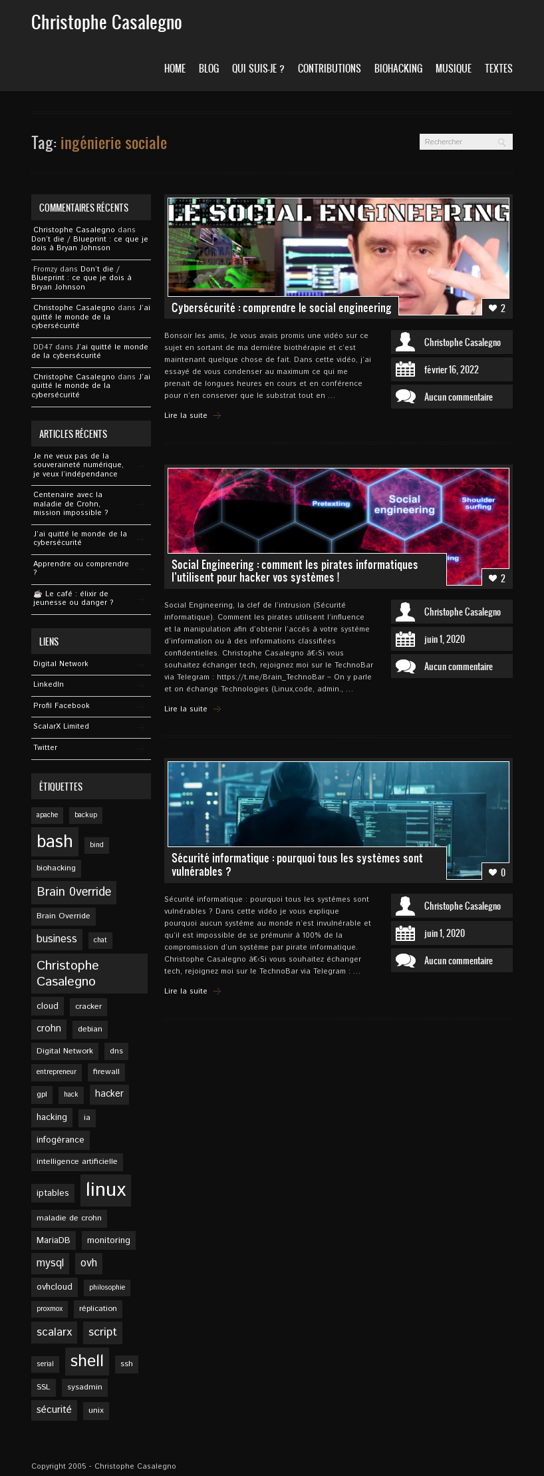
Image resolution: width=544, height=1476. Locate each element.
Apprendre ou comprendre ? (81, 569)
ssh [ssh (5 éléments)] (126, 1364)
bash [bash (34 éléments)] (55, 841)
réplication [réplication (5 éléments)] (98, 1308)
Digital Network (60, 664)
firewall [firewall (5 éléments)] (106, 1071)
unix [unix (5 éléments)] (96, 1410)
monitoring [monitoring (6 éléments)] (108, 1240)
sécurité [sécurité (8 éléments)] (54, 1410)
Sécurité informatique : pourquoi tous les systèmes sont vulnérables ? (297, 864)
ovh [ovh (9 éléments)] (88, 1263)
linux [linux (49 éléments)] (106, 1190)
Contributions (329, 68)
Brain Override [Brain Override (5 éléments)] (63, 916)
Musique (454, 68)
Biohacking (398, 68)
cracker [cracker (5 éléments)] (88, 1006)
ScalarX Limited (61, 726)
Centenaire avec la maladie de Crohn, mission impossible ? (70, 504)
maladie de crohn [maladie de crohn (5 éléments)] (69, 1218)
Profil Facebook (61, 706)
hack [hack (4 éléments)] (71, 1094)
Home (175, 68)
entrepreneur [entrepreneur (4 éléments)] (56, 1072)
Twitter (45, 748)
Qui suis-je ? (258, 68)
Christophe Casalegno (74, 230)
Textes (499, 68)
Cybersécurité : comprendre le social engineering (282, 307)
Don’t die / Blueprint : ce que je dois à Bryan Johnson (89, 244)
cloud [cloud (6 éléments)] (48, 1006)
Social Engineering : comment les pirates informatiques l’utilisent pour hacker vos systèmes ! (295, 571)
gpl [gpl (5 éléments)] (42, 1094)
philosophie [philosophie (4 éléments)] (107, 1287)
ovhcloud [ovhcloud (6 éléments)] (54, 1287)
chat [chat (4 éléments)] (100, 940)
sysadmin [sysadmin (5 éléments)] (84, 1387)
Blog (209, 68)
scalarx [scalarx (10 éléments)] (54, 1332)
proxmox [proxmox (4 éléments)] (50, 1309)
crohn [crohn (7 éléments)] (49, 1028)
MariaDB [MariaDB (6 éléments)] (53, 1240)
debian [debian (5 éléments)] (90, 1029)
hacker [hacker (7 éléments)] (109, 1094)
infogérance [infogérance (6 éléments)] (60, 1140)
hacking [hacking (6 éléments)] (52, 1117)
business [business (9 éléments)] (57, 939)
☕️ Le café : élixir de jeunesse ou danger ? (73, 599)
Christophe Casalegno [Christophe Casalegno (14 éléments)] (68, 973)
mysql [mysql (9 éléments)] (50, 1263)
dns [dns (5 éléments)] (116, 1051)
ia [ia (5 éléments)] (87, 1117)
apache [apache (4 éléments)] (47, 815)
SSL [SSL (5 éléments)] (44, 1387)
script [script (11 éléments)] (102, 1332)
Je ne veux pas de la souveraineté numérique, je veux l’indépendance (78, 465)
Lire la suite (185, 416)
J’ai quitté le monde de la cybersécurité (90, 317)
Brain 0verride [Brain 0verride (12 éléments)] (74, 892)
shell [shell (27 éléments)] (87, 1362)
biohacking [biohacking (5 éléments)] (56, 868)
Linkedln (48, 684)
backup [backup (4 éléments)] (85, 815)
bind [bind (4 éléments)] (97, 845)
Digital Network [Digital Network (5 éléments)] (65, 1051)
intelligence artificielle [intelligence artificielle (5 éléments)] (77, 1161)
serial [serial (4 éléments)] (45, 1364)
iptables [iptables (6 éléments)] (53, 1193)
